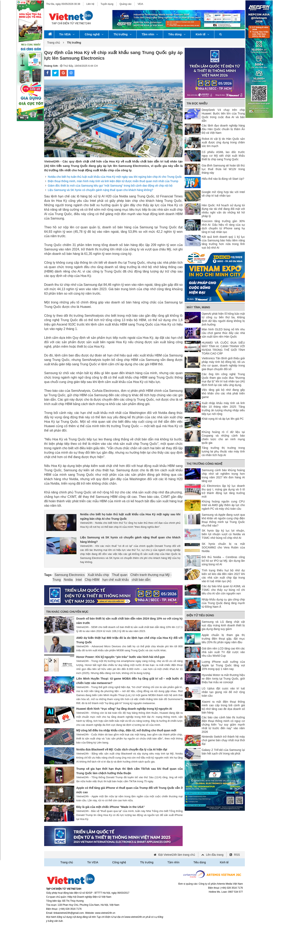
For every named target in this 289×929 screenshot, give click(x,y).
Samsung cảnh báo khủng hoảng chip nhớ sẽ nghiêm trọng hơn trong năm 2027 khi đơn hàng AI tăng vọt (223, 476)
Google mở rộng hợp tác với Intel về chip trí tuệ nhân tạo (223, 193)
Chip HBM (92, 579)
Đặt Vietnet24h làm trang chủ (176, 854)
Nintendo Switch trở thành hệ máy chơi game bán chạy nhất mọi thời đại (223, 740)
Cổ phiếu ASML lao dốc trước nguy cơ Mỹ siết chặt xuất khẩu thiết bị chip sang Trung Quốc (223, 155)
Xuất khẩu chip (98, 575)
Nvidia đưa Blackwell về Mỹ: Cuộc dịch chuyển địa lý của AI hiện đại (121, 749)
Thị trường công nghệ (204, 463)
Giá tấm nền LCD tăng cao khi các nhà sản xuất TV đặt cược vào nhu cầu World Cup (223, 652)
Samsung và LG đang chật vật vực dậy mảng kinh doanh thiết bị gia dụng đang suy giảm (223, 625)
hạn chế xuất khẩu (115, 579)
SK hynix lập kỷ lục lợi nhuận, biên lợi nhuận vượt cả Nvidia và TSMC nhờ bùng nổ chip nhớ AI (223, 534)
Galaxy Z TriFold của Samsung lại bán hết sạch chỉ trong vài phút (223, 751)
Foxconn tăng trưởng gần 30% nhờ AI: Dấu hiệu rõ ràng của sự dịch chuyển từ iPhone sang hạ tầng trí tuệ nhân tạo (223, 226)
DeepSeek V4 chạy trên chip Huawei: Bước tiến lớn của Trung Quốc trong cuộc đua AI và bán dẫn (223, 115)
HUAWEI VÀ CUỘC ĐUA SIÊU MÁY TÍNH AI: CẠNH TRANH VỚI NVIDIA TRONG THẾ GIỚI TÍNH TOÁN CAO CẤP (223, 348)
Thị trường (122, 34)
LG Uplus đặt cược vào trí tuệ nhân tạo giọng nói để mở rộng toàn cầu (223, 692)
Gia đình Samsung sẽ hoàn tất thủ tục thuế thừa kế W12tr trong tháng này (223, 169)
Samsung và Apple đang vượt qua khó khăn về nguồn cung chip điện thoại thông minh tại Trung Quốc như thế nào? (223, 520)
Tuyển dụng (107, 4)
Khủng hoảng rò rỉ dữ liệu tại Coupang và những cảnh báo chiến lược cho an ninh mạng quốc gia (223, 437)
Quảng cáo (125, 4)
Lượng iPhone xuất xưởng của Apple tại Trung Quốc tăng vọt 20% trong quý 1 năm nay (223, 665)
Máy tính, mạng (198, 307)
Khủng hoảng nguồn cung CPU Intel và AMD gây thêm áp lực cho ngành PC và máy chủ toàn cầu (223, 505)
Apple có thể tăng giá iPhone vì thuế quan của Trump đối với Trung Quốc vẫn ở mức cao (129, 790)
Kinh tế (202, 34)
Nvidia (68, 579)
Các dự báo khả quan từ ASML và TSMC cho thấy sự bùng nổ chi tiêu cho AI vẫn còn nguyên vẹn (223, 590)
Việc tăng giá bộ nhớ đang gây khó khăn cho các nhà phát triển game (223, 393)
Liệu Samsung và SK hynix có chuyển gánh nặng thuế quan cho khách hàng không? (100, 190)
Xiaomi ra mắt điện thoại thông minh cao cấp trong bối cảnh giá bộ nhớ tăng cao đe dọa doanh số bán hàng (223, 707)
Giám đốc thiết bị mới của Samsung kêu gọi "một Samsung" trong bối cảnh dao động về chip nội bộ (110, 185)
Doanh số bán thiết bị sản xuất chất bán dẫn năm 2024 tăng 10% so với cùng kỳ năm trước (129, 621)
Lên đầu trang (215, 854)
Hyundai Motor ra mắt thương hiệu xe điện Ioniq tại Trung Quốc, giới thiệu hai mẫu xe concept (223, 678)
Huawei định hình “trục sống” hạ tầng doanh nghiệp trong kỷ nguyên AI (124, 708)
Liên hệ (90, 4)
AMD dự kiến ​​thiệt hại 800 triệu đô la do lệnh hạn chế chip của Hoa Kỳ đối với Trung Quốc (129, 640)
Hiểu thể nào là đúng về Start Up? (223, 178)
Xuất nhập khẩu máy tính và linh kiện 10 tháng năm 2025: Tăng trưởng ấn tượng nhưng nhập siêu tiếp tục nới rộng (223, 408)
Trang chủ (53, 42)
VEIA (140, 4)
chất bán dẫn (141, 579)
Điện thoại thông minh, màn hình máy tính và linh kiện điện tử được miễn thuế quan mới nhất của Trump (113, 181)
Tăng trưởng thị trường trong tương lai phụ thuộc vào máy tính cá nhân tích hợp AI (223, 451)
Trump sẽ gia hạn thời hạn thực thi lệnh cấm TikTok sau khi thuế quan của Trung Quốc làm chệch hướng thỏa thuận (129, 771)
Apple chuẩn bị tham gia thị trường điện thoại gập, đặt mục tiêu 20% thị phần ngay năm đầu (223, 638)
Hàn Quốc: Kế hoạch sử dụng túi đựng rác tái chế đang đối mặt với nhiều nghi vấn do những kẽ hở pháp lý (223, 211)
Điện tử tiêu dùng (200, 615)
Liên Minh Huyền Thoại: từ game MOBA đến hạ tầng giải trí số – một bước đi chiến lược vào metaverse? (129, 681)
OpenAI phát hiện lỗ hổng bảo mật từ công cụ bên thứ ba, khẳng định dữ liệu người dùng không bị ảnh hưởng (223, 319)
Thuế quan (119, 575)
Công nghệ (94, 34)
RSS (237, 854)
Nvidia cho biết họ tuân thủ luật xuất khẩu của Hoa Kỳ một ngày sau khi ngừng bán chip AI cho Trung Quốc (115, 176)
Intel (79, 579)
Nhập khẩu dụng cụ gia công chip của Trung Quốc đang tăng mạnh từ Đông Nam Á (223, 603)
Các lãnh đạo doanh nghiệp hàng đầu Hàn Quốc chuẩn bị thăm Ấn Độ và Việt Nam (223, 129)
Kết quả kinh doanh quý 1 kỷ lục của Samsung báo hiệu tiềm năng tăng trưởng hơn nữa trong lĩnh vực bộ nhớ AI (223, 242)
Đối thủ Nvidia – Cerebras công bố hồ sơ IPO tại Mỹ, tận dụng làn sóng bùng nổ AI (223, 560)
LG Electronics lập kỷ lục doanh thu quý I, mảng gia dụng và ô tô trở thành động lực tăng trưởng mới (223, 491)
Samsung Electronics (69, 575)
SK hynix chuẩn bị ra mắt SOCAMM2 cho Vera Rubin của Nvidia (223, 547)
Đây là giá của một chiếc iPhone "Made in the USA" (110, 807)
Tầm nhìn (150, 34)
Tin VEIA (66, 34)
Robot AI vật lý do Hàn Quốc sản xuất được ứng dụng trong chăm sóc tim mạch (223, 142)
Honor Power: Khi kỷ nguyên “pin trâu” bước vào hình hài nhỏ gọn (120, 656)
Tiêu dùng (176, 34)
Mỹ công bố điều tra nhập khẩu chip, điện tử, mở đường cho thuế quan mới (126, 730)
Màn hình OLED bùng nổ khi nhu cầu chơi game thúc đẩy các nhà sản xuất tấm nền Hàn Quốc (223, 333)
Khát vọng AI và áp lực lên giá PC (223, 418)
